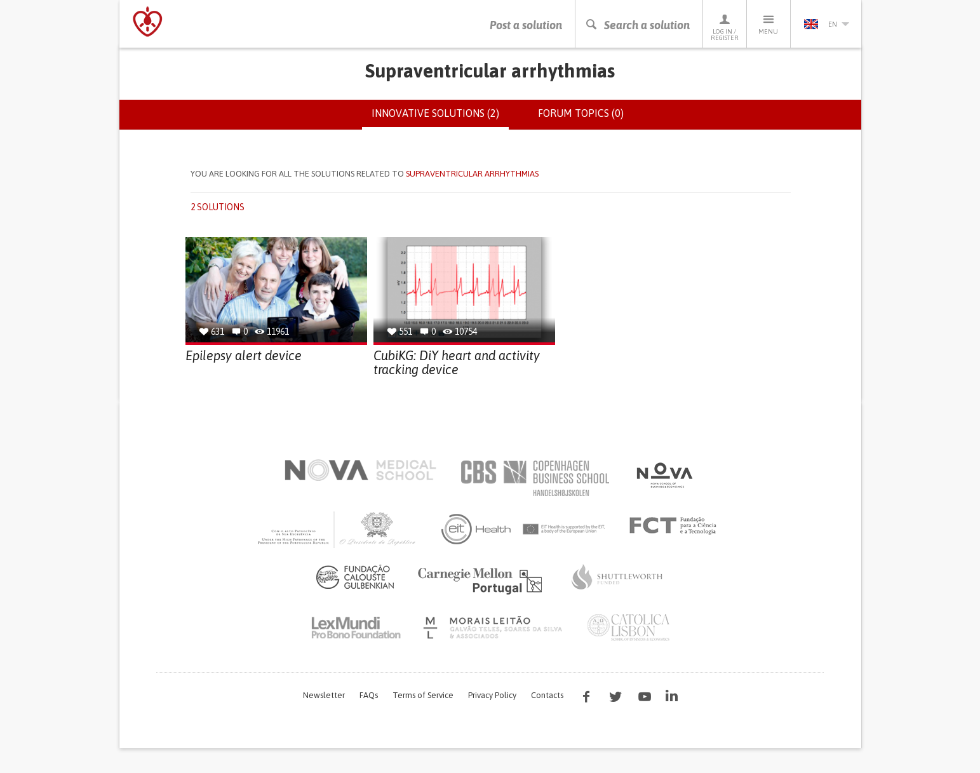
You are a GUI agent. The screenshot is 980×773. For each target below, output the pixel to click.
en (826, 24)
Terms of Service (423, 695)
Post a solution (526, 25)
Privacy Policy (492, 695)
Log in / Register (724, 27)
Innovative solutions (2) (440, 118)
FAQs (368, 695)
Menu (768, 24)
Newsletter (324, 695)
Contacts (547, 695)
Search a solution (637, 25)
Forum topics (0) (581, 113)
